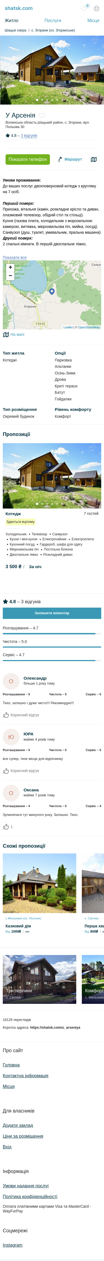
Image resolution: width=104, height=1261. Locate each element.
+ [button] (10, 268)
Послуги (52, 20)
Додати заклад (18, 1125)
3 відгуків (29, 135)
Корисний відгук (21, 715)
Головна (11, 1065)
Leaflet (68, 327)
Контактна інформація (25, 1075)
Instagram (12, 1245)
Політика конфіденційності (30, 1196)
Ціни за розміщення (23, 1136)
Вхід (7, 1147)
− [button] (10, 276)
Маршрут (69, 159)
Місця (93, 20)
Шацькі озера (15, 30)
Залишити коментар (52, 613)
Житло (11, 20)
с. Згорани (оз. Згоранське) (53, 30)
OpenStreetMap (89, 327)
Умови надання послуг (26, 1185)
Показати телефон (28, 159)
